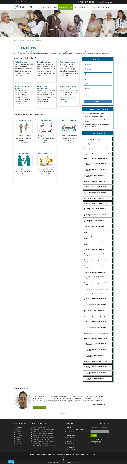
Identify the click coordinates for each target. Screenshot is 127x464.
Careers (82, 7)
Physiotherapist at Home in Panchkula (43, 429)
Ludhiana (18, 433)
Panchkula (19, 431)
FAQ (75, 7)
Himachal (18, 441)
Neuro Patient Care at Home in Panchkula (44, 445)
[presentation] (97, 95)
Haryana (18, 443)
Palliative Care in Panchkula (40, 443)
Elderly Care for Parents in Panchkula (43, 433)
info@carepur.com (106, 2)
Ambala (18, 437)
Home (44, 7)
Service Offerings (65, 7)
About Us (96, 7)
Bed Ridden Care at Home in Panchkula (43, 437)
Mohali (18, 429)
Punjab (18, 439)
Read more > (17, 77)
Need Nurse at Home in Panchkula (42, 435)
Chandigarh (19, 427)
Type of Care (52, 7)
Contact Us (106, 7)
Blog (88, 7)
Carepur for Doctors (20, 1)
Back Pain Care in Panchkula (41, 439)
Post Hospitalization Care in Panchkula (43, 441)
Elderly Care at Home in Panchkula (42, 427)
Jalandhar (19, 435)
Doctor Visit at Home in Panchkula (42, 431)
